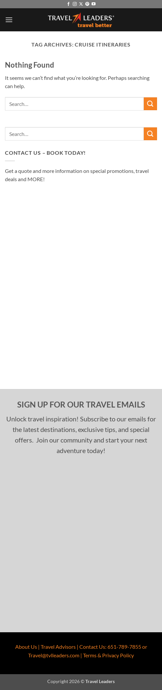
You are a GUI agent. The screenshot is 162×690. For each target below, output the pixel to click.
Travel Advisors (58, 646)
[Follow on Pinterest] (87, 4)
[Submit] (150, 103)
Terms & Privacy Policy (108, 655)
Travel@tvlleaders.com (53, 655)
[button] (9, 20)
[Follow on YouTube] (94, 4)
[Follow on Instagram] (75, 4)
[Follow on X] (81, 4)
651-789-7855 (124, 646)
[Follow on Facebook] (68, 4)
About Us (26, 646)
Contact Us (92, 646)
